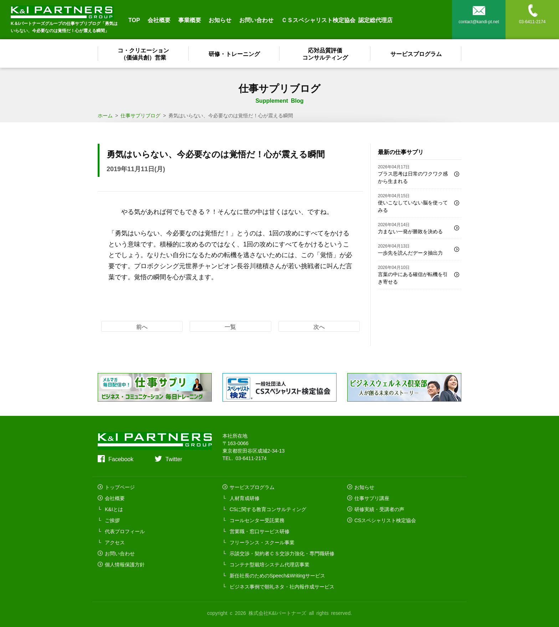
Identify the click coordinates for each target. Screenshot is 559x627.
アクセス (115, 542)
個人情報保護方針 (125, 564)
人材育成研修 (245, 497)
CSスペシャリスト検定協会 (385, 520)
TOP (134, 19)
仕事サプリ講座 (371, 497)
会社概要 (159, 19)
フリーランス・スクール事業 (262, 542)
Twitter (173, 459)
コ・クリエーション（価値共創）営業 (143, 53)
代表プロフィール (125, 531)
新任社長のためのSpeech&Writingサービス (277, 575)
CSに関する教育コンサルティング (268, 508)
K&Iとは (114, 508)
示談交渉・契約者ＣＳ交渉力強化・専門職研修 (282, 553)
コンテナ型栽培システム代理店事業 (269, 564)
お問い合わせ (256, 19)
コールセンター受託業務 (257, 520)
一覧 (230, 326)
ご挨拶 (112, 520)
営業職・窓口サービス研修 (259, 531)
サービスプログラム (416, 53)
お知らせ (220, 19)
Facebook (120, 459)
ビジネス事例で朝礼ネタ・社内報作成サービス (282, 586)
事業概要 (189, 19)
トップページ (120, 486)
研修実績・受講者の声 (379, 508)
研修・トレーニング (234, 53)
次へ (319, 326)
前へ (142, 326)
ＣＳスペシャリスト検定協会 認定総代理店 (337, 19)
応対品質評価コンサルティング (325, 53)
